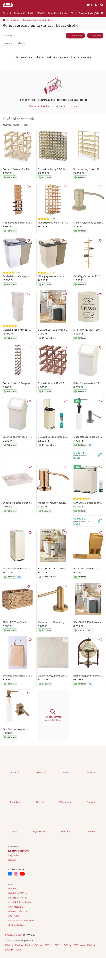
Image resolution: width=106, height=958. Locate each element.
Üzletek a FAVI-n (17, 893)
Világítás (40, 13)
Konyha (64, 13)
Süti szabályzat (16, 925)
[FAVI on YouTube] (22, 874)
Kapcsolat (13, 855)
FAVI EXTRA (14, 916)
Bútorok (7, 13)
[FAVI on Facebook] (10, 874)
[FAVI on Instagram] (15, 874)
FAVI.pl (29, 945)
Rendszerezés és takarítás (37, 20)
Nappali (91, 802)
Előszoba (66, 831)
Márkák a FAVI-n (17, 897)
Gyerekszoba (40, 831)
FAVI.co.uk (80, 945)
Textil (30, 13)
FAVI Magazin (15, 907)
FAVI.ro (39, 945)
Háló (14, 831)
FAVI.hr (49, 945)
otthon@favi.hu (20, 850)
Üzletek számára (17, 911)
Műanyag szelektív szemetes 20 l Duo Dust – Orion (67, 276)
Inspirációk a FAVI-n (19, 902)
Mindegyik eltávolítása (40, 106)
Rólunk (12, 888)
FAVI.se (68, 945)
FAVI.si (18, 949)
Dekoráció (19, 13)
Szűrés (97, 35)
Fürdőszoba (65, 802)
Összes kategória (89, 13)
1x (54, 272)
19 (101, 294)
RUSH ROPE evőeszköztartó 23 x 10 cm (25, 622)
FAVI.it (58, 945)
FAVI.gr (9, 949)
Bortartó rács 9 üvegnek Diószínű (22, 383)
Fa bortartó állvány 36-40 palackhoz (59, 222)
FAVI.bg (91, 945)
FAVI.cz (9, 945)
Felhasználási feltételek (21, 920)
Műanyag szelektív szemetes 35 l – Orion (26, 329)
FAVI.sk (19, 945)
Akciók (91, 831)
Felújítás (52, 13)
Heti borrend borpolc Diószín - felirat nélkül (28, 222)
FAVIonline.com (13, 935)
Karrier (12, 860)
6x (19, 272)
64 (65, 240)
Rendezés (77, 35)
